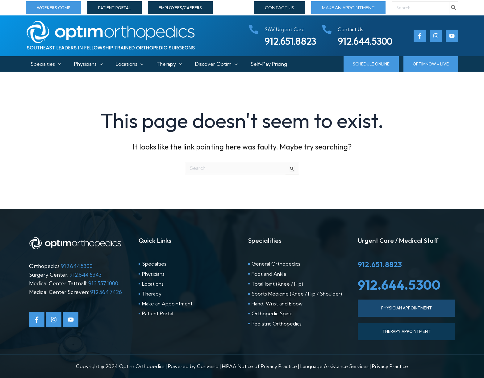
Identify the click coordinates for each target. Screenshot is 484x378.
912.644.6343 (85, 274)
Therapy (172, 64)
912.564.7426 (106, 292)
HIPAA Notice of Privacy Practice (259, 366)
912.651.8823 (380, 264)
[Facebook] (420, 36)
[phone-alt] (277, 29)
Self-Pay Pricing (276, 64)
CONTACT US (279, 7)
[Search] (454, 8)
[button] (53, 7)
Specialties (41, 64)
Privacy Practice (390, 366)
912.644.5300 (77, 266)
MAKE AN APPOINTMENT (348, 7)
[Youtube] (452, 36)
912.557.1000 (103, 283)
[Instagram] (436, 36)
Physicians (86, 64)
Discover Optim (221, 64)
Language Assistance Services (334, 366)
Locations (130, 64)
